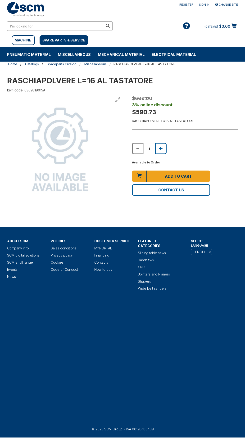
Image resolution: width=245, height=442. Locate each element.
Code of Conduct (64, 269)
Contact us (171, 190)
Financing (101, 255)
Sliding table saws (152, 253)
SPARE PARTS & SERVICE (63, 40)
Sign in (204, 4)
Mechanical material (121, 54)
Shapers (144, 281)
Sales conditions (63, 248)
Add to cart (178, 176)
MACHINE (23, 40)
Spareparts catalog (62, 64)
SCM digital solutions (23, 255)
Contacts (101, 262)
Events (12, 269)
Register (186, 4)
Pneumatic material (29, 54)
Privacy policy (62, 255)
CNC (141, 267)
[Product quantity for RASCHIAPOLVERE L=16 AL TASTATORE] (149, 148)
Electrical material (174, 54)
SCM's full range (20, 262)
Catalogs (32, 64)
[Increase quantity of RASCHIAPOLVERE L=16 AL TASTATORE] (161, 148)
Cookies (57, 262)
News (11, 277)
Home (12, 64)
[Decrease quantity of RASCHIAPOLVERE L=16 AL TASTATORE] (137, 148)
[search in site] (55, 26)
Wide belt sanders (152, 288)
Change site (226, 4)
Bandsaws (146, 260)
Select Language (199, 243)
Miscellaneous (74, 54)
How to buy (103, 269)
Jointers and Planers (154, 274)
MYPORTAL (103, 248)
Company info (18, 248)
